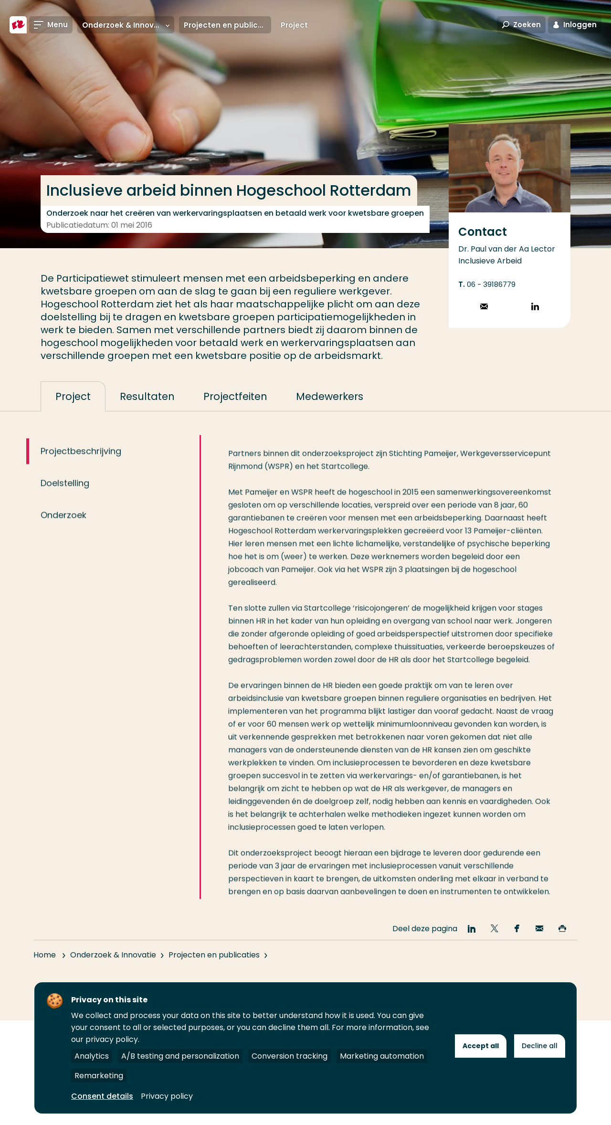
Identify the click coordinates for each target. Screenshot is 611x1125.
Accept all (481, 1046)
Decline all (540, 1046)
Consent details (102, 1096)
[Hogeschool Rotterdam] (18, 24)
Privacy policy (167, 1096)
